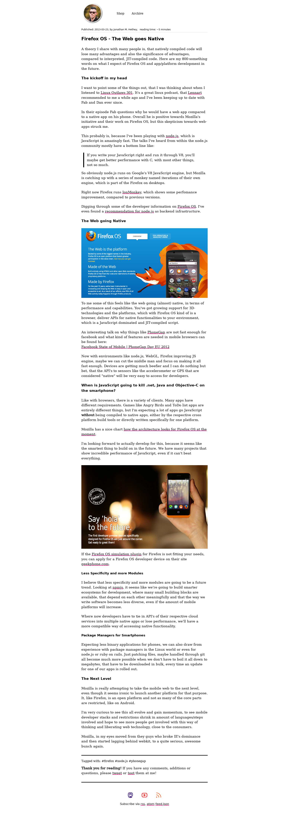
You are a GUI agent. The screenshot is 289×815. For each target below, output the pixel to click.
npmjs (118, 587)
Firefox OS (187, 206)
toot (131, 773)
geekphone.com (95, 564)
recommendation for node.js (129, 211)
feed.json (162, 804)
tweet (117, 773)
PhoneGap (156, 332)
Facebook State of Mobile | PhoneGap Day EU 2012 (125, 347)
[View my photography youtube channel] (144, 795)
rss (143, 804)
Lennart (195, 93)
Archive (137, 13)
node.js (172, 136)
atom (151, 804)
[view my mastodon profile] (130, 795)
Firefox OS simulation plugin (117, 554)
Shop (120, 13)
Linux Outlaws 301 (117, 93)
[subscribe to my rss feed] (158, 795)
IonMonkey (131, 192)
